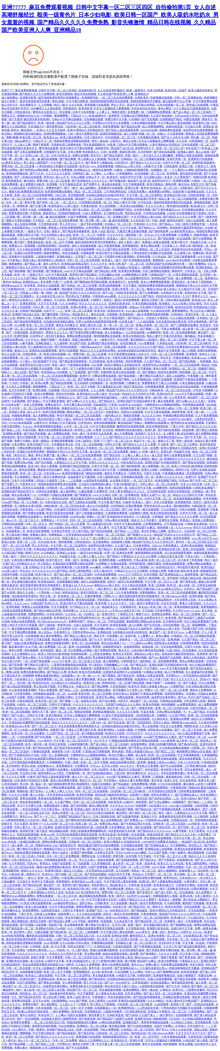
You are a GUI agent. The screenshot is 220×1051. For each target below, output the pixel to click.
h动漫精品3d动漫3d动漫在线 (130, 632)
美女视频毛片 (28, 104)
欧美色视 (100, 603)
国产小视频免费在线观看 (167, 881)
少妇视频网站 (59, 1000)
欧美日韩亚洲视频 (54, 411)
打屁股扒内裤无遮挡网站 (119, 256)
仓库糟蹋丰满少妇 (62, 444)
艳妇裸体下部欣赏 (73, 289)
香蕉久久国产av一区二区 (156, 495)
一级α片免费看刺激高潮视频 (151, 314)
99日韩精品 (117, 505)
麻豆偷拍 (27, 130)
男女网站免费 (115, 888)
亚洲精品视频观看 (16, 787)
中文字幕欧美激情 (54, 401)
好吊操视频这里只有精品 (191, 213)
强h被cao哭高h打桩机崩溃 (33, 1011)
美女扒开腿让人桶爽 (154, 531)
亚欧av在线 (45, 939)
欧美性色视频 (57, 267)
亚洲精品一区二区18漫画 (92, 1026)
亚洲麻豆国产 (121, 216)
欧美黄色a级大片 (164, 885)
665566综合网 (149, 130)
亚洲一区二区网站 (48, 877)
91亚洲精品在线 (195, 191)
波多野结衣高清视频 (56, 516)
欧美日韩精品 (155, 184)
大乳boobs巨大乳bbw (187, 115)
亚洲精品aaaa (31, 281)
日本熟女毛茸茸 (61, 531)
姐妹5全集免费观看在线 (29, 643)
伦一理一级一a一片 (89, 675)
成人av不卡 (62, 177)
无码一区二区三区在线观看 (84, 260)
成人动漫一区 (187, 585)
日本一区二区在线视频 (89, 444)
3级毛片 (142, 578)
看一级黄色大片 (31, 874)
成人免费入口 (101, 538)
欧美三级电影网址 (81, 570)
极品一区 (157, 458)
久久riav (24, 238)
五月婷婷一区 (208, 274)
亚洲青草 (114, 115)
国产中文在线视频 (171, 765)
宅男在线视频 (116, 621)
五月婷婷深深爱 (157, 491)
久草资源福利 (118, 686)
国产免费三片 (10, 484)
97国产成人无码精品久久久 (19, 563)
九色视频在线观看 (132, 845)
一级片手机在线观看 (90, 224)
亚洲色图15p (71, 610)
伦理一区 (109, 552)
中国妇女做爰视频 (62, 495)
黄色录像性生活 (137, 773)
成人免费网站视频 (44, 415)
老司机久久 (111, 639)
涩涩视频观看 (195, 473)
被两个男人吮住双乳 (57, 318)
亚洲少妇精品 (110, 758)
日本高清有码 (55, 614)
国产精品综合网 (131, 126)
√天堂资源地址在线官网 (79, 534)
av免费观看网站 (153, 523)
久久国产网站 (44, 509)
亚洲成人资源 (17, 411)
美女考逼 (207, 610)
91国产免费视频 (78, 216)
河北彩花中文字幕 (169, 942)
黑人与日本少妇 (93, 982)
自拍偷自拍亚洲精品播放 (59, 321)
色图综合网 (200, 177)
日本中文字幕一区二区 (177, 162)
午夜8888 (139, 224)
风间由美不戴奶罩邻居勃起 (187, 227)
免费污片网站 (22, 440)
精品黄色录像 (60, 639)
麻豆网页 (122, 812)
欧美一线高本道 (146, 863)
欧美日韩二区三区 (31, 137)
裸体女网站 (73, 411)
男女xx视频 (29, 458)
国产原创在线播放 (96, 874)
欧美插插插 (126, 314)
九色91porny (112, 198)
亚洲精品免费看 (162, 614)
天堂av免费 (74, 151)
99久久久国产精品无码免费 (113, 249)
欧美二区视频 (157, 585)
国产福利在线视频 (61, 383)
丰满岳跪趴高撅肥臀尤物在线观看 (54, 549)
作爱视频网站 (148, 592)
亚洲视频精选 (130, 245)
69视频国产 (179, 802)
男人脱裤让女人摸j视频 (92, 159)
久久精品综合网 (160, 310)
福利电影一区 (134, 234)
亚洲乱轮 (208, 126)
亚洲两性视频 (181, 180)
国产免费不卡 (92, 184)
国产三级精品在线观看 (83, 502)
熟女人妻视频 (49, 466)
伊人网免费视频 (72, 982)
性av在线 (114, 393)
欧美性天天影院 (123, 653)
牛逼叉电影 (30, 429)
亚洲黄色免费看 (21, 1022)
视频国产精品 (207, 368)
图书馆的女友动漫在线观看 (183, 386)
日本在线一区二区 (155, 419)
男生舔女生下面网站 (78, 296)
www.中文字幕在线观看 (78, 271)
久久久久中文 (115, 234)
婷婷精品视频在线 (104, 711)
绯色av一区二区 (97, 621)
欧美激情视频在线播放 (59, 191)
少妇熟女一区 (92, 614)
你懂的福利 (144, 975)
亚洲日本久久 (65, 448)
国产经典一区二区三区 (192, 827)
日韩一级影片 (52, 231)
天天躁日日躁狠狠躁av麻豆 (95, 484)
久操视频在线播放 (128, 469)
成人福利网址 (10, 97)
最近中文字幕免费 (169, 350)
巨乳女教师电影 (198, 321)
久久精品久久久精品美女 (66, 682)
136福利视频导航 (78, 744)
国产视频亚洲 (83, 495)
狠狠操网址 (16, 263)
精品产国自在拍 (134, 386)
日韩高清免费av (138, 191)
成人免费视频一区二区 (189, 278)
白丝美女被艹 (127, 321)
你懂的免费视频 (207, 350)
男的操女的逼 (133, 213)
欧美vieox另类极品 (117, 917)
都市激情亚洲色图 (191, 173)
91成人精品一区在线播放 (181, 650)
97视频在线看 (79, 639)
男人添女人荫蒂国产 (36, 162)
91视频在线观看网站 (156, 787)
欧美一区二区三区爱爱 (79, 310)
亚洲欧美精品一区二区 (88, 458)
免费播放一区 (64, 458)
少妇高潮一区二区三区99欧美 (83, 126)
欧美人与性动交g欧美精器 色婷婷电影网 (63, 653)
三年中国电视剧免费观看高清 (27, 762)
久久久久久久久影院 (58, 173)
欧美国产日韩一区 (127, 328)
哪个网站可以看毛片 (152, 375)
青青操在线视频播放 (14, 466)
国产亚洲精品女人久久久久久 (90, 180)
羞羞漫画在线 (35, 242)
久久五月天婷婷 (56, 130)
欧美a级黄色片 (98, 115)
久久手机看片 (149, 520)
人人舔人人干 (68, 1004)
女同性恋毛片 (35, 187)
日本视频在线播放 (149, 137)
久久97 (186, 296)
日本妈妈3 (177, 314)
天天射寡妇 (19, 950)
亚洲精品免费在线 (12, 339)
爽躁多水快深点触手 (50, 469)
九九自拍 (60, 299)
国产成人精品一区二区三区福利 (192, 112)
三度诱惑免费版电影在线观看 (69, 664)
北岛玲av (189, 588)
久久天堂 (7, 336)
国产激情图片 (148, 953)
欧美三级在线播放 (71, 137)
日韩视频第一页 (199, 141)
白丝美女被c (77, 516)
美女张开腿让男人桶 (77, 917)
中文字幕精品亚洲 (70, 184)
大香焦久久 (202, 166)
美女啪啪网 (121, 549)
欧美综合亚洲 (183, 307)
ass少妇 (96, 971)
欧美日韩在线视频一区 (58, 354)
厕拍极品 (190, 336)
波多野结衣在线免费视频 (198, 130)
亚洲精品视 (104, 632)
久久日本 (182, 141)
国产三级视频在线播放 (185, 325)
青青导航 (118, 856)
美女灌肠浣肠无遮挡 (24, 581)
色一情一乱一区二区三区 (119, 325)
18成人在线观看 (195, 220)
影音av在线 (8, 541)
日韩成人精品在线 (190, 578)
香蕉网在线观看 (21, 1000)
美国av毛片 (75, 278)
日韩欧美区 (186, 187)
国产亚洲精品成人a (171, 574)
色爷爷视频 (210, 498)
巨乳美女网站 (133, 993)
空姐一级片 (62, 368)
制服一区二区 (147, 133)
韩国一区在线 (68, 708)
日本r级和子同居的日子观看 (157, 307)
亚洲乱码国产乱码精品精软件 (87, 238)
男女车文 (166, 357)
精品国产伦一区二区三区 (43, 838)
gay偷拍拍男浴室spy (182, 231)
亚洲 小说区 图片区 (104, 231)
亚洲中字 (84, 375)
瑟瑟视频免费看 (168, 661)
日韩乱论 (212, 549)
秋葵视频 (206, 361)
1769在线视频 (25, 737)
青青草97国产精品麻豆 (83, 274)
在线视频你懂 (184, 1015)
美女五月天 (104, 379)
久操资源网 (48, 628)
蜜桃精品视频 (202, 202)
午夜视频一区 (196, 375)
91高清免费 (81, 567)
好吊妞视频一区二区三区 (120, 137)
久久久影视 (103, 935)
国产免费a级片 (87, 379)
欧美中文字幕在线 (43, 881)
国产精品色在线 (188, 744)
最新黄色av (50, 213)
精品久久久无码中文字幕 (188, 495)
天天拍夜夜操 (97, 361)
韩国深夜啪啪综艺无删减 (145, 101)
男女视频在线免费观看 (158, 838)
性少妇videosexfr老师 (175, 596)
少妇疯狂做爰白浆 (29, 841)
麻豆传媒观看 (166, 401)
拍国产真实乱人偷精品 (136, 458)
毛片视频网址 (22, 476)
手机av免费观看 (171, 328)
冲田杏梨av (104, 599)
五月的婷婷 (145, 151)
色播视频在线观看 (102, 942)
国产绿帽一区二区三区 (69, 874)
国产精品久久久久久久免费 (180, 216)
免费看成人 (48, 520)
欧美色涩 (133, 686)
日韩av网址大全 (101, 357)
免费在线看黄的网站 (206, 552)
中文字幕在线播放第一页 (87, 318)
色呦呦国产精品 (123, 209)
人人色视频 (45, 104)
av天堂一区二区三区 (76, 426)
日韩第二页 (27, 383)
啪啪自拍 (194, 787)
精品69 (205, 364)
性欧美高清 (115, 802)
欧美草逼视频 (118, 625)
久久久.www (85, 585)
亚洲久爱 (150, 429)
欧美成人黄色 (93, 419)
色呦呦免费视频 (21, 415)
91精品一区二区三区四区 (105, 509)
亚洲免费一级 (136, 112)
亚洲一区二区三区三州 (170, 148)
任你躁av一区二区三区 (118, 224)
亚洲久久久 (175, 531)
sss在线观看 (161, 1004)
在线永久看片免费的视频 (131, 657)
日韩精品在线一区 (182, 820)
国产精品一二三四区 (200, 802)
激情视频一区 (165, 527)
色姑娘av (122, 267)
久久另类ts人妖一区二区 (35, 155)
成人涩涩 (156, 455)
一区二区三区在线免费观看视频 (58, 375)
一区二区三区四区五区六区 (201, 541)
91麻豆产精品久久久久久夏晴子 (138, 899)
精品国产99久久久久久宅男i (74, 122)
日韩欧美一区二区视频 (60, 487)
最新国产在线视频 (170, 657)
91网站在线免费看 (79, 267)
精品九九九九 (41, 578)
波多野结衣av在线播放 (157, 364)
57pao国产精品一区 (104, 267)
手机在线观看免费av (173, 773)
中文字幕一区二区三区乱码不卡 (73, 740)
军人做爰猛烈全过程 (40, 346)
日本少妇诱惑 (100, 769)
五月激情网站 (101, 541)
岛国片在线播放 (102, 783)
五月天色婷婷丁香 (20, 390)
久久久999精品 (68, 303)
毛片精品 (38, 220)
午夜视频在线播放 (79, 364)
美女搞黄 (45, 281)
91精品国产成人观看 (195, 1040)
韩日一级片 (61, 104)
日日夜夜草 (24, 617)
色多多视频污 (206, 336)
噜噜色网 (171, 184)
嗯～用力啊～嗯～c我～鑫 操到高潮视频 (33, 159)
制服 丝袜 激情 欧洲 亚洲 (183, 570)
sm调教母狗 (154, 332)
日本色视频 (151, 574)
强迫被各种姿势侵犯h (25, 596)
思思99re (49, 177)
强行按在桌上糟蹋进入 (197, 899)
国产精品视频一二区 (21, 1044)
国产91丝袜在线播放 (140, 1026)
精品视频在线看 (59, 830)
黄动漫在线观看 (112, 184)
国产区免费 (16, 664)
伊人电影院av (45, 458)
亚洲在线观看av (160, 982)
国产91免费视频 (203, 238)
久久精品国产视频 (12, 552)
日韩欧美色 (142, 97)
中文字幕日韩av (51, 809)
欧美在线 (77, 1011)
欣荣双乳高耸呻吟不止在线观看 (122, 672)
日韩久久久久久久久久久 (104, 462)
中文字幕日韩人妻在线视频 (175, 122)
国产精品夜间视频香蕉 (76, 231)
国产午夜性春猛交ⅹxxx (166, 209)
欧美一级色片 (117, 895)
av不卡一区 (78, 899)
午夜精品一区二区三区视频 (84, 758)
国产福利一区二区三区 (143, 812)
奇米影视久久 (91, 151)
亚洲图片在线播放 (57, 769)
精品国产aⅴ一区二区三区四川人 (22, 986)
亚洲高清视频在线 (111, 133)
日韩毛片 (116, 141)
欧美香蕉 (30, 285)
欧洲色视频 (117, 383)
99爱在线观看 (192, 119)
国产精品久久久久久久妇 (145, 162)
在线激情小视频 (139, 513)
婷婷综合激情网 (103, 169)
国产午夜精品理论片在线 (24, 755)
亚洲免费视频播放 (55, 133)
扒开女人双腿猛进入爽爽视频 (112, 108)
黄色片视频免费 (27, 437)
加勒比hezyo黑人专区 (128, 166)
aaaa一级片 (159, 888)
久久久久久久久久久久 (94, 610)
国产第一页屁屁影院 (139, 722)
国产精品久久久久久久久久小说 (55, 1036)
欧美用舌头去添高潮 (100, 433)
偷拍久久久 (21, 350)
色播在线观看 (119, 563)
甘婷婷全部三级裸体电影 (66, 144)
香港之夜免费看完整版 (64, 780)
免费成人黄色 (38, 534)
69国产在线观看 (163, 379)
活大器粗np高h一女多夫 (158, 177)
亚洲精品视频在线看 (98, 289)
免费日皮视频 (80, 155)
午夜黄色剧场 (89, 206)
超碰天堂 (7, 823)
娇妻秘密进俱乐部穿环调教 (176, 816)
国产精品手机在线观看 (68, 747)
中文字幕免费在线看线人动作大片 (129, 354)
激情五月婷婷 (38, 921)
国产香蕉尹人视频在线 (99, 162)
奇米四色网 (143, 697)
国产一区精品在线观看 (28, 177)
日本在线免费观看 (105, 574)
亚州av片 (206, 679)
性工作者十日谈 (159, 679)
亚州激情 (172, 578)
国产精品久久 (147, 227)
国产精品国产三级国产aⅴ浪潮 (196, 617)
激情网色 (94, 921)
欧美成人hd (199, 299)
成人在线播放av (114, 332)
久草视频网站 (125, 173)
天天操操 (147, 610)
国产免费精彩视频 (105, 650)
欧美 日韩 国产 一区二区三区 (127, 263)
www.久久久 (127, 765)
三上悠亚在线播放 (100, 653)
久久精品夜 (143, 516)
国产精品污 (105, 549)
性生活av (25, 570)
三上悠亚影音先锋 (148, 1007)
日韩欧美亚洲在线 (126, 292)
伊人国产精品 (81, 531)
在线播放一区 (159, 169)
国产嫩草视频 (50, 314)
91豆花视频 (121, 971)
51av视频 (36, 357)
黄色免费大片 (97, 1015)
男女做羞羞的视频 (103, 975)
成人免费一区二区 (23, 845)
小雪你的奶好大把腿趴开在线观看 (57, 166)
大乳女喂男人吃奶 (185, 599)
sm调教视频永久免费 (135, 274)
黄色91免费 (160, 368)
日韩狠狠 (112, 314)
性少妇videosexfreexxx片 (52, 621)
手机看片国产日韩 (193, 628)
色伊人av (150, 971)
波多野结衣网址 (32, 538)
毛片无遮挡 (101, 625)
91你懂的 (134, 119)
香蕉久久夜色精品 (190, 603)
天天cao (148, 234)
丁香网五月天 (126, 614)
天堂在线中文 (195, 1026)
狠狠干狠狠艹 (49, 339)
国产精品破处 (121, 783)
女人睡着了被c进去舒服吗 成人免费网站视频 (190, 433)
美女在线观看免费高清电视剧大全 (79, 726)
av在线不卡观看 (16, 697)
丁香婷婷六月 (88, 527)
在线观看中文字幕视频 (138, 368)
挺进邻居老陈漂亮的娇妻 (35, 101)
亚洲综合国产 (28, 979)
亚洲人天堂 (171, 780)
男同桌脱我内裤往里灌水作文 (19, 148)
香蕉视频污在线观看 (97, 104)
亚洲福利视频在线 (17, 173)
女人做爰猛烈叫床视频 (200, 672)
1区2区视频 (8, 791)
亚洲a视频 (173, 639)
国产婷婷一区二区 (48, 202)
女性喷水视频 (142, 209)
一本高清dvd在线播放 (130, 206)
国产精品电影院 (67, 1033)
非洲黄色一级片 (174, 921)
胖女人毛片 (118, 104)
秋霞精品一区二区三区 (183, 368)
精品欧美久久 (81, 314)
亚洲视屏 (192, 354)
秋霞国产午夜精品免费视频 (191, 379)
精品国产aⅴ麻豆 (146, 527)
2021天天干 (101, 740)
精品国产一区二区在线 (89, 198)
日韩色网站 (93, 227)
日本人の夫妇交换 (191, 484)
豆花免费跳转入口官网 (109, 278)
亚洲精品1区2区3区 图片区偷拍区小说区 (39, 917)
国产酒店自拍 (112, 455)
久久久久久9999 (152, 415)
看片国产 (20, 242)
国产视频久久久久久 (140, 534)
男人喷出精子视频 (17, 534)
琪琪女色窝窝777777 (80, 946)
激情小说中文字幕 (105, 469)
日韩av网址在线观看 (178, 299)
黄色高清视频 (110, 227)
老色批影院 (47, 650)
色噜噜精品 (55, 534)
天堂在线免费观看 (172, 646)
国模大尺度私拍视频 (18, 220)
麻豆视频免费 (196, 852)
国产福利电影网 (159, 231)
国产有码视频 (35, 271)
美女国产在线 (78, 343)
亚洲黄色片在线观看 (200, 159)
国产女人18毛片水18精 (175, 137)
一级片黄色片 (103, 588)
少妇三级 (60, 195)
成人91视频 (130, 133)
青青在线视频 (28, 798)
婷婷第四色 (70, 108)
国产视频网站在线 (181, 924)
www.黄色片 (44, 740)
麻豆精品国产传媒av (130, 422)
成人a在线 (20, 372)
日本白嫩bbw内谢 (110, 274)
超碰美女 (125, 639)
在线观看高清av (21, 227)
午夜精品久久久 (66, 397)
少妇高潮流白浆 (145, 715)
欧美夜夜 (173, 173)
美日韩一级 (24, 682)
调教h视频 (12, 137)
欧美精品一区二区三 (71, 596)
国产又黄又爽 (38, 206)
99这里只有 (120, 906)
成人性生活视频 (77, 979)
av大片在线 (76, 104)
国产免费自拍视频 (34, 513)
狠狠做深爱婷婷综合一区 (118, 1036)
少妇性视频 (201, 805)
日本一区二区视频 (187, 408)
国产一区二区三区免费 (17, 545)
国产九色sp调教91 (160, 802)
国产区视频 (27, 924)
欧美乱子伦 (136, 498)
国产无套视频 (149, 119)
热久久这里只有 (11, 354)
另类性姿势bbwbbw (84, 632)
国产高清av (37, 791)
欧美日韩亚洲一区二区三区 (97, 592)
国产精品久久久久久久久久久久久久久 (133, 437)
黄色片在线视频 (69, 350)
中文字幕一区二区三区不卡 (67, 162)
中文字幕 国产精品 (110, 502)
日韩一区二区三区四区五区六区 (75, 935)
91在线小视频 (125, 729)
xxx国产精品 (61, 939)
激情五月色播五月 (67, 325)
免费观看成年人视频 (56, 805)
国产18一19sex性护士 (117, 982)
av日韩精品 (48, 552)
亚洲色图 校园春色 (204, 162)
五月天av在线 (109, 765)
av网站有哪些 (111, 567)
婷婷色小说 (24, 318)
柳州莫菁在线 (55, 126)
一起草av (39, 130)
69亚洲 (111, 144)
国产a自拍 (131, 1015)
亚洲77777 (100, 440)
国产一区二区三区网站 (184, 444)
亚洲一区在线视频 (79, 646)
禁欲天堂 (99, 635)
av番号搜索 (27, 343)
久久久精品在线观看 (29, 249)
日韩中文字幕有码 (73, 910)
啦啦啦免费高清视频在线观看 (72, 141)
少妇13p (156, 545)
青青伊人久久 (200, 296)
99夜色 (70, 964)
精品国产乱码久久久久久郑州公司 (80, 292)
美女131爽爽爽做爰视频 (155, 281)
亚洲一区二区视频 (160, 538)
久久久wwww (183, 527)
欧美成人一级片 (117, 238)
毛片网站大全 (66, 686)
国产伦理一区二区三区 (204, 480)
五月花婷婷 (81, 383)
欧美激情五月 (117, 281)
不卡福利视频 (172, 903)
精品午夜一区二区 (118, 708)
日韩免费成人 (171, 545)
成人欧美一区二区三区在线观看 (109, 451)
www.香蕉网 (167, 740)
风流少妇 (34, 466)
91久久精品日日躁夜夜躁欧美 (192, 108)
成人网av (62, 455)
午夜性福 (36, 213)
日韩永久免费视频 (61, 169)
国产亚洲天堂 (145, 892)
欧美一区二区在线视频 (86, 643)
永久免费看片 (204, 892)
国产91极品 (190, 682)
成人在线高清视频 (25, 224)
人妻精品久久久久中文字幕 (70, 462)
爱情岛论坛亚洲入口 (45, 112)
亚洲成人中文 (149, 816)
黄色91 (15, 130)
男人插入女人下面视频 (135, 567)
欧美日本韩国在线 (134, 336)
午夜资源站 (27, 509)
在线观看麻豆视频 (68, 581)
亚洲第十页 (177, 1004)
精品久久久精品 (73, 870)
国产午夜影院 (166, 859)
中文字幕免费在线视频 (143, 549)
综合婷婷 (64, 245)
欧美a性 (73, 672)
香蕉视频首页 (14, 180)
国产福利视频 (17, 271)
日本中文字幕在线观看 (128, 523)
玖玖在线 (43, 541)
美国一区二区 (206, 874)
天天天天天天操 (48, 303)
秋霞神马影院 (53, 870)
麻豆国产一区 (206, 332)
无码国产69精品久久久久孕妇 (123, 704)
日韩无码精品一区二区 (204, 708)
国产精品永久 (107, 401)
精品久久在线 (25, 592)
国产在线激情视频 (128, 816)
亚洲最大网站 (65, 697)
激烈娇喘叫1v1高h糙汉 (52, 260)
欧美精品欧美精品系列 (75, 263)
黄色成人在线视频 (197, 104)
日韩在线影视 (25, 700)
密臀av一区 (93, 516)
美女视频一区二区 (185, 874)
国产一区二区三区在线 (188, 729)
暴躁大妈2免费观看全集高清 (26, 191)
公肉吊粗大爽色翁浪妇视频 (28, 560)
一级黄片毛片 (33, 231)
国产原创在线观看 (164, 151)
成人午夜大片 (92, 328)
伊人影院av (44, 563)
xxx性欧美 (194, 823)
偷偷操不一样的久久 (111, 718)
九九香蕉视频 (175, 133)
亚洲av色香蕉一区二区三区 (129, 289)
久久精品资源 (17, 187)
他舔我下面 (57, 729)
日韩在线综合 (22, 112)
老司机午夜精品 (56, 336)
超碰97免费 (38, 957)
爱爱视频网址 (180, 310)
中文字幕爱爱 (59, 606)
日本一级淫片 (80, 628)
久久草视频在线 (142, 379)
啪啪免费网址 (52, 252)
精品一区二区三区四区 (89, 191)
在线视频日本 (185, 859)
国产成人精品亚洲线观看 (16, 686)
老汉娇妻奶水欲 (91, 892)
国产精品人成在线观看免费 (122, 130)
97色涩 (197, 390)
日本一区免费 (109, 151)
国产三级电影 (47, 625)
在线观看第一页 (16, 531)
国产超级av (34, 401)
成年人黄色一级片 (129, 242)
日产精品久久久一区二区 (61, 379)
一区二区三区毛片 (93, 411)
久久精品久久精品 (182, 1022)
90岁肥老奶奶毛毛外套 (79, 798)
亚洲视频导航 (90, 97)
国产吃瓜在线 (116, 722)
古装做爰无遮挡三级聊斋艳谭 (59, 1018)
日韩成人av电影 (30, 292)
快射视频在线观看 (161, 97)
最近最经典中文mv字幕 (177, 101)
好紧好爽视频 (84, 437)
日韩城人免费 (158, 570)
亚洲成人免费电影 (203, 520)
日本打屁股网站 (27, 982)
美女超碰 (209, 838)
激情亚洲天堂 (47, 328)
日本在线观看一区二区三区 (198, 144)
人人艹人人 (101, 437)
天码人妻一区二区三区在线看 (51, 307)
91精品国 (68, 249)
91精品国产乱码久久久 (45, 603)
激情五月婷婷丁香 (152, 299)
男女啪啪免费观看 (103, 657)
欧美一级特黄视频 (61, 541)
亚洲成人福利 (186, 151)
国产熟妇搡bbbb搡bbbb (23, 668)
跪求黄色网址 (106, 729)
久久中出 (152, 224)
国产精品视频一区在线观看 (174, 238)
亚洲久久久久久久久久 (170, 476)
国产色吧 (93, 372)
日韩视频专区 (128, 606)
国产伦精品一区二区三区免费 (79, 285)
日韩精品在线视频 (12, 523)
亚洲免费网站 (31, 910)
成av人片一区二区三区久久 (23, 520)
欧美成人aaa (51, 137)
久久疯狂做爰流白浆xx (154, 968)
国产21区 (108, 292)
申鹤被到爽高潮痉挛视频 (178, 415)
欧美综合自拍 (41, 682)
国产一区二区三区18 (120, 440)
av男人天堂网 (141, 867)
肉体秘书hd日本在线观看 (187, 249)
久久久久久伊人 (155, 206)
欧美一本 (20, 274)
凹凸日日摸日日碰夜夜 (75, 390)
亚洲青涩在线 (143, 1018)
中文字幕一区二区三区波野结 (144, 195)
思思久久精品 (161, 722)
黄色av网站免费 (150, 245)
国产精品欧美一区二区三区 (67, 932)
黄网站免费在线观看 (79, 336)
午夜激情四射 (178, 787)
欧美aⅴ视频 (186, 1044)
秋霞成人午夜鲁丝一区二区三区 (94, 448)
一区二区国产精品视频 (37, 661)
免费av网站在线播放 (199, 563)
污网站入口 (110, 596)
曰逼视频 (54, 390)
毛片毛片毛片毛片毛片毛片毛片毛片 (28, 588)
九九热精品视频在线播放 (174, 747)
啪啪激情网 (208, 953)
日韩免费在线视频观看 (192, 791)
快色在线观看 (70, 252)
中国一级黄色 (177, 852)
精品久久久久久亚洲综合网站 (98, 350)
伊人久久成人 (87, 859)
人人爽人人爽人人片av (136, 455)
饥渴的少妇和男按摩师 (28, 252)
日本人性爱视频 (34, 404)
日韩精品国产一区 (160, 274)
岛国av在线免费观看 (61, 599)
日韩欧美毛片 (112, 458)
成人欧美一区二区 (187, 740)
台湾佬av (180, 1026)
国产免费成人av (134, 820)
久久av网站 (137, 971)
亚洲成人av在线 (66, 552)
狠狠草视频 (201, 234)
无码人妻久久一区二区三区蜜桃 (33, 827)
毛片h (191, 697)
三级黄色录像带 (45, 256)
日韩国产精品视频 (31, 310)
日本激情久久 (62, 632)
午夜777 (58, 281)
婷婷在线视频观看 (20, 379)
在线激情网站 (132, 646)
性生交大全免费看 (118, 122)
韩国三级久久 (70, 538)
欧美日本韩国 (57, 744)
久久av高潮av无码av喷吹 (187, 303)
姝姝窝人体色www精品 (162, 762)
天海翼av (38, 318)
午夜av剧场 (140, 560)
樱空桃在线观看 (49, 148)
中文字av (88, 278)
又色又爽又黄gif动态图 (77, 404)
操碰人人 (7, 372)
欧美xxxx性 (48, 834)
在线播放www (46, 765)
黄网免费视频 (84, 906)
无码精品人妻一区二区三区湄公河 (136, 942)
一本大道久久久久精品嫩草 (157, 155)
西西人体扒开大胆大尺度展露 (19, 625)
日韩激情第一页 (76, 773)
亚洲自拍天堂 (115, 310)
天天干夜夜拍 (197, 830)
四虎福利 (211, 462)
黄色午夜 (29, 202)
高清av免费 (42, 383)
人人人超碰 (98, 390)
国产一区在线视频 (28, 1018)
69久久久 (154, 773)
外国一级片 (132, 155)
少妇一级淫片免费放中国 (83, 133)
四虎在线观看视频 (180, 487)
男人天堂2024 (68, 224)
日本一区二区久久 (36, 523)
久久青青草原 (177, 397)
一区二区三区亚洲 (64, 737)
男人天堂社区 (40, 545)
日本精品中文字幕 (172, 292)
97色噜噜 (47, 115)
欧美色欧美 (85, 108)
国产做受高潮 (87, 1018)
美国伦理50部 (127, 151)
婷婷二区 (12, 469)
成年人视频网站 (168, 870)
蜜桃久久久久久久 (57, 332)
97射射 (113, 404)
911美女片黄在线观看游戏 (118, 715)
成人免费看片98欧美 (32, 184)
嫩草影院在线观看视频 (131, 426)
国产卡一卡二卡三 (45, 816)
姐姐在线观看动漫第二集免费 (128, 762)
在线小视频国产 (187, 975)
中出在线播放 (67, 1026)
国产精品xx (166, 224)
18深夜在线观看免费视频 (16, 610)
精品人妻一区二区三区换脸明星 (178, 198)
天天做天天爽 (193, 126)
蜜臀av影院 (84, 657)
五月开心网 (39, 718)
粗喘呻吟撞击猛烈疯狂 (28, 133)
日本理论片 (122, 162)
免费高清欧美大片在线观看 (86, 986)
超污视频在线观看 (92, 733)
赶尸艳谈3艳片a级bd (162, 408)
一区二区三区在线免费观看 (117, 97)
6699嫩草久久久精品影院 (46, 108)
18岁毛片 (123, 700)
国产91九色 (37, 173)
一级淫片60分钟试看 (90, 552)
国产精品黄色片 (27, 122)
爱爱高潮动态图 (19, 213)
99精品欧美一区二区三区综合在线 (170, 390)
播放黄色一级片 (13, 989)
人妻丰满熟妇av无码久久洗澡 (46, 892)
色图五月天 (197, 184)
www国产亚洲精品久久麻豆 (160, 737)
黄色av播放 (163, 635)
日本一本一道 (14, 202)
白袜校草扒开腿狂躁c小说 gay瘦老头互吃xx (156, 588)
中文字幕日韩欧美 (77, 101)
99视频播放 (45, 209)
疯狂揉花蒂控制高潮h (37, 119)
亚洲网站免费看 (13, 433)
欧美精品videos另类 (18, 726)
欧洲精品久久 (82, 169)
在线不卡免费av (164, 1026)
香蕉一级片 (59, 364)
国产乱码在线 (152, 625)
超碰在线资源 (174, 126)
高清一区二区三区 (31, 473)
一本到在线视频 (30, 809)
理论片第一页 (48, 596)
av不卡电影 (79, 921)
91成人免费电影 (92, 213)
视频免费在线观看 (170, 130)
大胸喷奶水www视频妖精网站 (162, 404)
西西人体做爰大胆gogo (155, 686)
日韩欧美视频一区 (199, 195)
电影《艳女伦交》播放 (20, 455)
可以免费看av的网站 (80, 650)
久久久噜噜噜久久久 (24, 653)
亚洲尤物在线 (54, 715)
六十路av (25, 361)
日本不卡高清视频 (83, 112)
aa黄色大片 (40, 422)
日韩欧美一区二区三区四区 (169, 823)
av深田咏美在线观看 (96, 480)
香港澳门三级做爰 (153, 776)
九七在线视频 (119, 903)
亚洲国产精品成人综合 (26, 314)
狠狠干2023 (143, 614)
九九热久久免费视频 (18, 386)
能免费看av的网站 (160, 191)
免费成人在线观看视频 (36, 606)
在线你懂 (178, 191)
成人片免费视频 (124, 433)
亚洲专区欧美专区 (120, 303)
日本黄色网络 (141, 545)
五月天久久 (154, 433)
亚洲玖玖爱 (132, 187)
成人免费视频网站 (153, 126)
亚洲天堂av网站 (106, 697)
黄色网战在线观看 (78, 299)
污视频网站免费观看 (159, 112)
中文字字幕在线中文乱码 (101, 899)
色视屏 (101, 234)
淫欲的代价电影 (66, 393)
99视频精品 (167, 469)
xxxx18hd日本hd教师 (178, 260)
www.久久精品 (101, 495)
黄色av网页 (165, 108)
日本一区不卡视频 (81, 1007)
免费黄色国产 (54, 187)
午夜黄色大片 (28, 484)
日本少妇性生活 (61, 155)
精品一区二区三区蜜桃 (174, 339)
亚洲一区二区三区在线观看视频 (33, 195)
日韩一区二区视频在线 (188, 97)
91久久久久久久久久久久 (42, 556)
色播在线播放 (181, 357)
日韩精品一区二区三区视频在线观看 (143, 159)
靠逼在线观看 (106, 859)
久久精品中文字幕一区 (192, 289)
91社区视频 (27, 574)
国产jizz (153, 657)
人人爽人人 (103, 112)
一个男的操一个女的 (48, 592)
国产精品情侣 (97, 979)
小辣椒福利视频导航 (136, 169)
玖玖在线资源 (188, 780)
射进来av (173, 932)
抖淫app (183, 480)
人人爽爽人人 (145, 635)
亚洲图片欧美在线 (158, 928)
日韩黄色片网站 (186, 885)
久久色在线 (159, 256)
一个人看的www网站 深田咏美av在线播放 (153, 643)
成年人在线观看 (21, 307)
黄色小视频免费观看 (120, 679)
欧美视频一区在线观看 (132, 834)
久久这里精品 (169, 509)
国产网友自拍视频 (194, 462)
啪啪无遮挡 (119, 112)
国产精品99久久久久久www (155, 830)
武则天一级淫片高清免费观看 (122, 299)
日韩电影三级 (81, 173)
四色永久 (78, 419)
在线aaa (16, 281)
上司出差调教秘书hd (70, 328)
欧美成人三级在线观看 (39, 975)
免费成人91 (16, 245)
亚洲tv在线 (186, 895)
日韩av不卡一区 (43, 141)
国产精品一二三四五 (127, 531)
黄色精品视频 (10, 924)
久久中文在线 (128, 227)
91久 (70, 928)
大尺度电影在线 (48, 224)
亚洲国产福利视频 (82, 852)
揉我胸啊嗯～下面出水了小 (71, 115)
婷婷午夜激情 (118, 747)
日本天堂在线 (169, 603)
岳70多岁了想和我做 (199, 281)
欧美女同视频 (151, 704)
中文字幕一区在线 (193, 942)
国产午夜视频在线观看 (167, 809)
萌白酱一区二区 (201, 137)
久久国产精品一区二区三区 (161, 361)
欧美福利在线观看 (116, 307)
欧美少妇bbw (189, 798)
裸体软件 (177, 271)
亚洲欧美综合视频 (17, 960)
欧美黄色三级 (201, 122)
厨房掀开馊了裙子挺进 (134, 408)
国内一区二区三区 (62, 711)
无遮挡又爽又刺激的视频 (132, 231)
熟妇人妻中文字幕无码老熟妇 (165, 336)
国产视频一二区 (150, 328)
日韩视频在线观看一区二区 (96, 202)
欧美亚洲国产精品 (166, 480)
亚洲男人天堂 (127, 578)
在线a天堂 (117, 538)
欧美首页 (113, 177)
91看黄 (97, 429)
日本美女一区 (193, 271)
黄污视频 (130, 960)
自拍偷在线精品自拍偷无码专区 (105, 195)
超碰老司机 (102, 148)
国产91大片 (96, 639)
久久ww (129, 805)
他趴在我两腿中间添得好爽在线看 (174, 267)
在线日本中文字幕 (119, 874)
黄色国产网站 (121, 379)
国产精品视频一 (189, 361)
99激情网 (106, 372)
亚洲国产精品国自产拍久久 (75, 816)
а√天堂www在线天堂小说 (125, 610)
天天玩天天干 (135, 733)
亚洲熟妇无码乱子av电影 (50, 928)
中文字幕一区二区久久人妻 (162, 581)
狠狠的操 (23, 791)
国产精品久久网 (57, 672)
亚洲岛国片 (178, 281)
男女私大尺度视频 (147, 765)
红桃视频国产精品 (171, 119)
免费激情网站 (36, 614)
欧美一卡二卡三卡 (84, 234)
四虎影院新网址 (47, 245)
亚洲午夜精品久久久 (122, 798)
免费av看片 (152, 964)
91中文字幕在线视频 (157, 411)
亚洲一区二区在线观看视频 (179, 332)
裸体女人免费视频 (201, 690)
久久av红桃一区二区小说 (59, 823)
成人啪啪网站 (111, 661)
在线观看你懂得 (11, 538)
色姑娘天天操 (198, 242)
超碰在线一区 (150, 646)
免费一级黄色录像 (206, 928)
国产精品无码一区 (165, 827)
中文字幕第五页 (13, 758)
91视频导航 (177, 686)
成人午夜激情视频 (109, 245)
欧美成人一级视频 (140, 267)
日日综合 (108, 429)
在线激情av (69, 675)
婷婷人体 (185, 245)
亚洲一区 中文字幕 (54, 946)
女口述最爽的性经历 (137, 278)
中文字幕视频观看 (134, 184)
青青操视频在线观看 (187, 606)
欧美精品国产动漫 (162, 278)
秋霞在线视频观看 (110, 285)
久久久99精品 (155, 1000)
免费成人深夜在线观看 (189, 155)
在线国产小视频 (140, 794)
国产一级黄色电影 (142, 708)
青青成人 (185, 520)
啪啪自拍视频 (132, 415)
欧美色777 (36, 823)
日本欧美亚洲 (115, 1015)
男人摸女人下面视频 (103, 1004)
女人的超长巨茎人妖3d (50, 296)
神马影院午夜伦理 (188, 567)
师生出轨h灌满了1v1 (24, 495)
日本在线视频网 (85, 249)
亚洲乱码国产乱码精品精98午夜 (165, 263)
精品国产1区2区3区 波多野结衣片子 (133, 148)
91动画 (209, 227)
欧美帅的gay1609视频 (54, 372)
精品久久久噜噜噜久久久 (63, 718)
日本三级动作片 (94, 137)
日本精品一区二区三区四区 (138, 1029)
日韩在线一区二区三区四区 (113, 1033)
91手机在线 (145, 202)
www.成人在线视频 (137, 310)
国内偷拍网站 (182, 505)
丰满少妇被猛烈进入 (126, 484)
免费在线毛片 (53, 404)
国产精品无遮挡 (114, 155)
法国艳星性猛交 (112, 646)
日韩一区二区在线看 (197, 776)
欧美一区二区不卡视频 (60, 242)
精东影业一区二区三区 (164, 187)
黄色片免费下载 (45, 455)
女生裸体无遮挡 (120, 480)
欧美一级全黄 (46, 122)
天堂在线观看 (196, 910)
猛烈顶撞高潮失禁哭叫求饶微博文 (59, 97)
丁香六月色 (177, 426)
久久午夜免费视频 (166, 234)
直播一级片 (111, 578)
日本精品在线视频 (154, 213)
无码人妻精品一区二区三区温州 (150, 249)
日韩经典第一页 (32, 354)
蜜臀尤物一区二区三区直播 (18, 166)
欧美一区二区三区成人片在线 (83, 661)
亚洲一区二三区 (27, 541)
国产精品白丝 (143, 809)
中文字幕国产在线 (49, 657)
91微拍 (118, 169)
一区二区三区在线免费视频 (62, 220)
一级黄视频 (77, 578)
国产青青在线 (188, 581)
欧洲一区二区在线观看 (162, 755)
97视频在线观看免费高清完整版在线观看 (134, 740)
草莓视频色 (63, 881)
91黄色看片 (205, 834)
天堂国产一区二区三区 (89, 256)
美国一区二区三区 (53, 820)
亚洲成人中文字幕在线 (63, 422)
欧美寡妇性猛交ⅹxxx (171, 437)
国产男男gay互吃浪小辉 (143, 747)
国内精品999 (139, 1033)
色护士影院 (197, 964)
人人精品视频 (146, 321)
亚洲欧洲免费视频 (62, 440)
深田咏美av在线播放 (160, 729)
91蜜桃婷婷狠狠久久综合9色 (22, 820)
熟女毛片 (96, 155)
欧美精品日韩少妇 (175, 195)
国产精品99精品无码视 (48, 610)
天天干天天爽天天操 (29, 805)
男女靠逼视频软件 (94, 144)
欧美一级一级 (196, 411)
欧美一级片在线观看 (147, 509)
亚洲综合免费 (125, 552)
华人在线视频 (107, 206)
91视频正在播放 (153, 672)
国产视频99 (149, 372)
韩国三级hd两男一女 (85, 339)
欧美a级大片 (198, 206)
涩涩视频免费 (76, 195)
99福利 (127, 502)
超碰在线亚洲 (155, 834)
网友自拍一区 (57, 888)
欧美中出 (48, 874)
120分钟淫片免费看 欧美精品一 (161, 841)
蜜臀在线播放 (175, 867)
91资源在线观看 (123, 946)
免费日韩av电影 (24, 462)
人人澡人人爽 (22, 144)
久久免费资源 (62, 209)
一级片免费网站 (197, 263)
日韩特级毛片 (130, 661)
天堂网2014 (99, 122)
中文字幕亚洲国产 (115, 318)
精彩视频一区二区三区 (193, 372)
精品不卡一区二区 (145, 440)
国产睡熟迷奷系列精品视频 (91, 281)
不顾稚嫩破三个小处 (116, 664)
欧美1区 (6, 314)
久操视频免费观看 (116, 513)
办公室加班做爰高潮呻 (178, 552)
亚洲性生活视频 (169, 520)
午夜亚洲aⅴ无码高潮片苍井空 (139, 198)
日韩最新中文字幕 (55, 151)
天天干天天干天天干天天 (190, 1033)
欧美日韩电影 (115, 361)
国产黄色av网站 (27, 657)
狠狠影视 (86, 668)
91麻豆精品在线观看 (61, 198)
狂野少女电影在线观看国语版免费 (97, 321)
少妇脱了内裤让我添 (129, 787)
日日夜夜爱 (104, 856)
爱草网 (96, 646)
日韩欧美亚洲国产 (204, 487)
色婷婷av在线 (78, 968)
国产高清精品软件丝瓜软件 (118, 516)
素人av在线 (203, 151)
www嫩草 (96, 567)
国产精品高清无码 (30, 997)
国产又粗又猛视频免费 (28, 151)
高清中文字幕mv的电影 (141, 104)
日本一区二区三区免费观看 (168, 354)
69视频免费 (88, 252)
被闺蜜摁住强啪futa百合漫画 (144, 621)
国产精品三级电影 (207, 429)
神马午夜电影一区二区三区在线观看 (79, 415)
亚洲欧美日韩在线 (136, 538)
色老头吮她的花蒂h (120, 997)
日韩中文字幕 (113, 444)
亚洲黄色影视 (28, 97)
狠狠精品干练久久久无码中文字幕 (27, 267)
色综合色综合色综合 (144, 108)
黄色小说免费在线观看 (178, 455)
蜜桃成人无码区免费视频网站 (66, 227)
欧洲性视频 (21, 336)
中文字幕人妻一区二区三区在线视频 (118, 1044)
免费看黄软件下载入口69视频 (160, 383)
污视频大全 (133, 383)
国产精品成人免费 (106, 271)
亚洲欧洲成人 (65, 256)
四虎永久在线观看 (48, 285)
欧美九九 (163, 863)
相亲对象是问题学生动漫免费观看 (91, 498)
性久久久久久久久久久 (142, 238)
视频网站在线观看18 (157, 422)
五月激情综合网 (113, 213)
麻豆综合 (183, 184)
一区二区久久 (69, 202)
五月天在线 (114, 838)
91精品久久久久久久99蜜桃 (131, 570)
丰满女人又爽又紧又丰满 (81, 729)
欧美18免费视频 (44, 393)
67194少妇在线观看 (21, 422)
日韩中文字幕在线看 (38, 639)
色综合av (137, 874)
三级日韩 (119, 773)
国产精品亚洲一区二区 (149, 921)
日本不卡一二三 (54, 310)
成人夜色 (141, 755)
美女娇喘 (65, 112)
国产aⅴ (182, 697)
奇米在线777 (193, 148)
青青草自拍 (64, 625)
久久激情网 (61, 343)
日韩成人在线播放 (45, 914)
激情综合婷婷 (175, 220)
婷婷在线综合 (70, 592)
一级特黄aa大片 (112, 415)
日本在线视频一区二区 (171, 104)
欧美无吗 (100, 310)
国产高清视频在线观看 (137, 260)
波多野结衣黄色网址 (101, 545)
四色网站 (163, 227)
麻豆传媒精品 (209, 787)
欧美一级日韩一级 (156, 397)
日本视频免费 (194, 921)
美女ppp (144, 606)
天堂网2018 (64, 1044)
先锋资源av (113, 411)
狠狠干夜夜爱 (41, 144)
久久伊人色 (170, 946)
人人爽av (96, 173)
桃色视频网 (31, 650)
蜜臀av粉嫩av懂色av (102, 628)
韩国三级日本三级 (91, 325)
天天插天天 (24, 881)
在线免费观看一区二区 (15, 357)
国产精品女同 (126, 675)
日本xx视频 (78, 177)
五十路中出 (9, 1040)
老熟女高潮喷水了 (162, 794)
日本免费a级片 (192, 809)
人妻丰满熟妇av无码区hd (165, 144)
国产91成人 (19, 715)
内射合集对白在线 (132, 462)
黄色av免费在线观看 (192, 661)
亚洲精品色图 (10, 798)
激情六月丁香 (166, 440)
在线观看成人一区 (100, 216)
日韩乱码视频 (38, 527)
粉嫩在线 (199, 252)
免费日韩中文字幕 (116, 119)
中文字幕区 (130, 285)
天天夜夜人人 (170, 245)
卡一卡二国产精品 (194, 711)
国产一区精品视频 (17, 332)
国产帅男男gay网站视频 (34, 169)
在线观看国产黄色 (94, 838)
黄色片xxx (26, 816)
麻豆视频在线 (20, 921)
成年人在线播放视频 (84, 245)
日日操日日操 (28, 773)
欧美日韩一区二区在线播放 (28, 733)
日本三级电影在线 (108, 476)
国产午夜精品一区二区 (193, 737)
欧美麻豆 (165, 303)
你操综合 (31, 419)
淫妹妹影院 (100, 404)
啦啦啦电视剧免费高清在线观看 (109, 101)
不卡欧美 (163, 444)
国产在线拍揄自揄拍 (100, 773)
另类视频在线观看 (193, 404)
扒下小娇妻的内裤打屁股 (85, 368)
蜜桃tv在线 (12, 672)
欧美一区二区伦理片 (18, 718)
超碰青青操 (179, 411)
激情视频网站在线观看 (108, 336)
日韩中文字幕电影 (60, 704)
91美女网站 (19, 444)
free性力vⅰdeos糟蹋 (135, 852)
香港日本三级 (92, 682)
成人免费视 (121, 588)
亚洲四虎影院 (28, 303)
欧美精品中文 (119, 1040)
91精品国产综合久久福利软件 (134, 628)
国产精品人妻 (33, 263)
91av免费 (19, 325)
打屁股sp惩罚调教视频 (135, 115)
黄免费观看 (120, 498)
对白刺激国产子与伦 (43, 238)
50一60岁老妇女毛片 (163, 567)
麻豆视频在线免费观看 (26, 628)
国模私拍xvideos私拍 (184, 722)
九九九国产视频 (203, 455)
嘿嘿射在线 (191, 726)
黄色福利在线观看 (178, 206)
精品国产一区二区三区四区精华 (150, 917)
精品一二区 (101, 798)
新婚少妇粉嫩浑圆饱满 (163, 744)
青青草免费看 (181, 538)
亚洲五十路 (186, 166)
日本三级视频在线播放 (156, 271)
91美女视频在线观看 (144, 122)
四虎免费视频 (111, 126)
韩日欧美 (114, 159)
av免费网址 (15, 397)
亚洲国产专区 (94, 910)
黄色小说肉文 (60, 852)
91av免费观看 (147, 343)
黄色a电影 (58, 101)
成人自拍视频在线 (111, 820)
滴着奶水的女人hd (28, 115)
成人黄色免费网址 (51, 635)
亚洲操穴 (140, 433)
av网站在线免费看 (110, 1022)
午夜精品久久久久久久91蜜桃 (139, 556)
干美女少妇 (192, 556)
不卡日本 (14, 408)
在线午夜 (130, 635)
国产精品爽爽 (68, 159)
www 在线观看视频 (102, 166)
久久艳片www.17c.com (186, 610)
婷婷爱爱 (141, 802)
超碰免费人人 (187, 870)
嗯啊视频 (25, 1033)
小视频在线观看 (41, 751)
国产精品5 (113, 556)
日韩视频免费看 (155, 386)
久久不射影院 (17, 863)
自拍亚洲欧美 (128, 343)
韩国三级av (29, 260)
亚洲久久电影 (149, 469)
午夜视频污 (99, 997)
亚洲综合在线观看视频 (43, 350)
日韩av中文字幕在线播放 (67, 119)
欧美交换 (107, 971)
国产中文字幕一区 (196, 437)
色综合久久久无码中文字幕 (138, 393)
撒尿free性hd (154, 289)
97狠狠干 (96, 299)
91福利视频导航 (63, 567)
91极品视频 (85, 491)
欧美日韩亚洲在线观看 (60, 513)
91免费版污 (185, 234)
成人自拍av (170, 289)
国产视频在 (152, 357)
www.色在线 (9, 841)
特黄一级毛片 (151, 451)
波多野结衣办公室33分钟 (35, 364)
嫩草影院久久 (138, 935)
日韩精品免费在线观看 (177, 997)
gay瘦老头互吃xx (12, 162)
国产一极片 (71, 187)
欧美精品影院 (46, 581)
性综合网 (123, 339)
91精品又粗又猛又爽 (171, 556)
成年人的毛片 (51, 263)
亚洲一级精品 (44, 299)
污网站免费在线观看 (104, 375)
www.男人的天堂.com (205, 538)
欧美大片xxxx (176, 632)
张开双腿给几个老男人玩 (39, 397)
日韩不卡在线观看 (36, 599)
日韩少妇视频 (187, 509)
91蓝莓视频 (19, 401)
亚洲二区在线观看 (115, 346)
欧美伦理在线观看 (90, 672)
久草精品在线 (165, 343)
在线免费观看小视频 (144, 783)
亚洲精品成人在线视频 (159, 849)
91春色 (31, 776)
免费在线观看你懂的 (57, 643)
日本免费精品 (117, 827)
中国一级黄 (158, 220)
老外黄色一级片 (24, 932)
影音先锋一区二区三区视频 (95, 693)
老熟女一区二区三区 (144, 870)
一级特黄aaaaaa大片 (91, 346)
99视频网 (208, 390)
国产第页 (34, 372)
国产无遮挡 (16, 119)
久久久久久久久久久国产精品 (19, 278)
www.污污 (124, 574)
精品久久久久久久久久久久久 (70, 722)
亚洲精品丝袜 (46, 979)
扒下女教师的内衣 (14, 289)
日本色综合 (85, 422)
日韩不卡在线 (28, 209)
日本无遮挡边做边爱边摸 (171, 321)
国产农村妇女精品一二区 (164, 798)
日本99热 (41, 198)
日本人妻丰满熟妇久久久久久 (127, 491)
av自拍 (171, 213)
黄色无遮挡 (69, 657)
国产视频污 (127, 758)
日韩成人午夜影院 (157, 318)
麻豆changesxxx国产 (147, 957)
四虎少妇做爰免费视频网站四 (88, 830)
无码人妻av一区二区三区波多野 (159, 484)
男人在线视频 (150, 726)
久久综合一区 (73, 614)
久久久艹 (62, 238)
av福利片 (129, 802)
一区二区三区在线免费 (186, 364)
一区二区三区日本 (66, 895)
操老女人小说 (207, 354)
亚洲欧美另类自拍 (178, 888)
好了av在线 (21, 729)
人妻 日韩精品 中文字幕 (37, 567)
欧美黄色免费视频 (129, 271)
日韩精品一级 (200, 491)
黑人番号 (104, 527)
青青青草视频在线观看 (155, 1022)
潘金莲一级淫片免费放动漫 (49, 476)
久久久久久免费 (16, 776)
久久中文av (32, 339)
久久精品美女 (160, 718)
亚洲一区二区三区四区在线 (172, 708)
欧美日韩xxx (120, 693)
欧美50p (84, 166)
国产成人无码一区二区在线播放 (123, 419)
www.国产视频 (78, 1000)
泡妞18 (135, 520)
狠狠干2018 (32, 552)
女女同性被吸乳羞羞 (132, 950)
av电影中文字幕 (153, 166)
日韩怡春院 (171, 166)
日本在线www (52, 473)
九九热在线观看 (135, 332)
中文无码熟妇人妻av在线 (146, 216)
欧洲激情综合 (126, 1007)
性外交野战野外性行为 (86, 617)
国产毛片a (162, 1029)
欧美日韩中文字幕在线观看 (77, 148)
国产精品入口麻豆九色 (78, 635)
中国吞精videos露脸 (104, 296)
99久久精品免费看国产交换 (201, 621)
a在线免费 (188, 429)
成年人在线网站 (176, 375)
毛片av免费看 (207, 682)
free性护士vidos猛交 (130, 404)
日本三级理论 (83, 440)
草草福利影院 (137, 563)
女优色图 (133, 281)
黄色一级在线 (100, 141)
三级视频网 (92, 932)
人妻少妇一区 (98, 722)
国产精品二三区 (11, 429)
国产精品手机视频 (35, 433)
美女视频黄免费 (74, 924)
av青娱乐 (165, 989)
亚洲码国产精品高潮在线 (103, 343)
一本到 (123, 397)
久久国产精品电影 (162, 115)
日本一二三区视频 (70, 480)
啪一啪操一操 (49, 292)
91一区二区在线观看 (152, 939)
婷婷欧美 (23, 206)
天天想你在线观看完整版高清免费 (45, 758)
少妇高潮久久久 (24, 679)
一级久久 (30, 877)
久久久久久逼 (10, 310)
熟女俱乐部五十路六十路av (55, 419)
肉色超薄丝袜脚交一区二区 (36, 802)
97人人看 (207, 632)
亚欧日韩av (86, 903)
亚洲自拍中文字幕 (195, 292)
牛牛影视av (14, 260)
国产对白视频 (44, 462)
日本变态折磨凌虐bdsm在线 (183, 346)
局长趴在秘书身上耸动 (119, 957)
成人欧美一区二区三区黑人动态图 (118, 939)
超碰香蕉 (57, 751)
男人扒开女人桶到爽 (203, 310)
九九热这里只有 (140, 220)
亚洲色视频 (144, 256)
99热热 (61, 950)
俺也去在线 (98, 314)
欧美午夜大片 (180, 242)
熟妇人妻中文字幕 (125, 202)
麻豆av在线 (130, 141)
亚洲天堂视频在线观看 (53, 278)
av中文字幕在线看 (57, 274)
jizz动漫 (72, 693)
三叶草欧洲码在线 (115, 191)
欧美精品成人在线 (205, 307)
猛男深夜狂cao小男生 (51, 773)
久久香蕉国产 (183, 177)
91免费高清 (101, 491)
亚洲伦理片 (109, 614)
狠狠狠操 (158, 260)
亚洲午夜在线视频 (192, 545)
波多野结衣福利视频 (44, 1026)
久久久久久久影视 (128, 711)
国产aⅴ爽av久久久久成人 (82, 401)
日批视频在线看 (94, 119)
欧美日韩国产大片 (38, 444)
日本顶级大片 (36, 126)
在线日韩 (25, 578)
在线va (161, 133)
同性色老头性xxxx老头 (158, 505)
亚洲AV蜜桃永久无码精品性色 (85, 130)
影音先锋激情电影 (157, 426)
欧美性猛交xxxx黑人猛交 (63, 206)
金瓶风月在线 (89, 700)
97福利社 (49, 448)
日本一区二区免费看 (65, 1040)
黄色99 (145, 187)
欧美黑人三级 (83, 429)
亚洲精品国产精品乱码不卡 (18, 491)
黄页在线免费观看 (190, 758)
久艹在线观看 (77, 372)
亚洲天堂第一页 (177, 159)
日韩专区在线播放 (47, 491)
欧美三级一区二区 (161, 606)
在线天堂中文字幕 (131, 177)
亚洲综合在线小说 (17, 708)
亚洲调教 (52, 184)
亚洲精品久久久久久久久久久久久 (185, 458)
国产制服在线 (117, 180)
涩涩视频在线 (93, 1011)
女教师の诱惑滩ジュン (41, 950)
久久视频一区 (35, 502)
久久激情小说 (182, 252)
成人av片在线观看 (98, 505)
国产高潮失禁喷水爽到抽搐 (86, 332)
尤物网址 (162, 715)
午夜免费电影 (149, 914)
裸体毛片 (208, 119)
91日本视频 (40, 227)
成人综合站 (37, 960)
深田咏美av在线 (53, 357)
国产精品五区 (208, 574)
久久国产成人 (123, 545)
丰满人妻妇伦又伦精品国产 (127, 769)
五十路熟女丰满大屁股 (28, 505)
